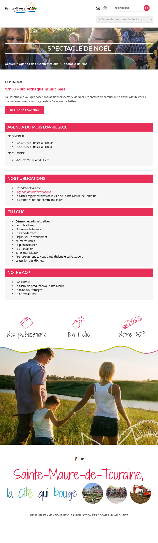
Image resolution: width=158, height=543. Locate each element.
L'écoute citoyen (25, 225)
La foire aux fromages (29, 290)
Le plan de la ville (26, 245)
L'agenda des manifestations (33, 192)
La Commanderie (26, 294)
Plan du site (119, 515)
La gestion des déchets (30, 260)
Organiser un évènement (31, 237)
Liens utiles (38, 515)
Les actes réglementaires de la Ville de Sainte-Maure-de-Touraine (56, 196)
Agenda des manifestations (38, 64)
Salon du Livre (40, 160)
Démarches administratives (33, 221)
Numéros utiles (25, 241)
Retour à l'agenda (24, 110)
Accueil (10, 64)
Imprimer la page (105, 8)
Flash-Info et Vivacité (28, 188)
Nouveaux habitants (28, 229)
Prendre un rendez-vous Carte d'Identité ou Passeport (49, 256)
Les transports (24, 249)
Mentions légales (61, 515)
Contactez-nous (97, 8)
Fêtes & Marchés (26, 233)
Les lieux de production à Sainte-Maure (40, 286)
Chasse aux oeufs (42, 143)
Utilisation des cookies (92, 515)
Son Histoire (23, 282)
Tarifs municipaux (27, 253)
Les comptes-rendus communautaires (39, 200)
